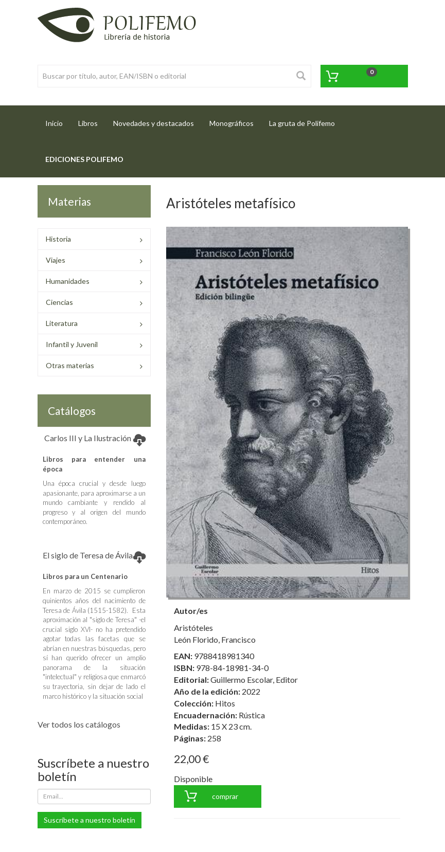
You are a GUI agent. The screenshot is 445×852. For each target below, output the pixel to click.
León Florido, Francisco (215, 639)
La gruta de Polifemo (302, 123)
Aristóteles (193, 627)
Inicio (57, 120)
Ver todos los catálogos (79, 724)
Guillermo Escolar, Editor (254, 679)
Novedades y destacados (153, 123)
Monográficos (231, 123)
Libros (88, 123)
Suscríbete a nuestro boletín (89, 819)
